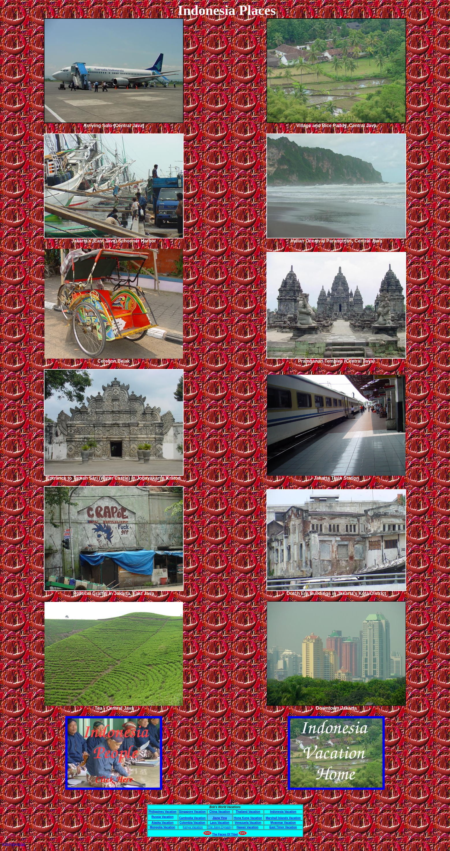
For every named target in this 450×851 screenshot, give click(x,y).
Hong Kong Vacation (248, 818)
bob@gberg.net (13, 844)
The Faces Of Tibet (225, 834)
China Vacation (219, 811)
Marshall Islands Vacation (283, 818)
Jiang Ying (219, 818)
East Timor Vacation (283, 827)
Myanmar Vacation (283, 822)
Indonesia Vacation (283, 811)
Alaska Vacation (162, 822)
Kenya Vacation (193, 827)
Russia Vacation (163, 816)
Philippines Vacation (162, 811)
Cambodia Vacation (192, 818)
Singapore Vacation (192, 811)
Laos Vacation (219, 822)
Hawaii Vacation (248, 827)
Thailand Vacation (248, 811)
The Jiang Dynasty (220, 827)
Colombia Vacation (192, 822)
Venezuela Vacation (248, 822)
